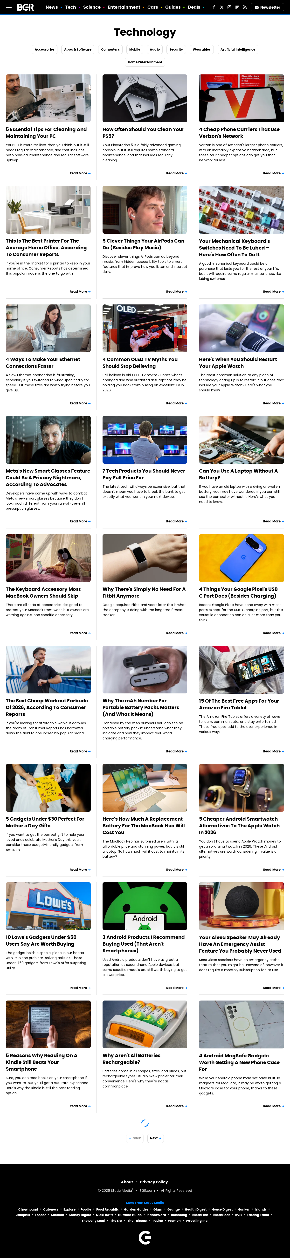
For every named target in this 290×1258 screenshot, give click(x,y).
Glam (157, 1209)
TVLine (157, 1221)
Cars (152, 7)
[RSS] (245, 7)
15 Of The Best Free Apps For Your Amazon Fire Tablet (239, 704)
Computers (110, 49)
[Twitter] (222, 7)
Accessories (45, 49)
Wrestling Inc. (197, 1221)
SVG (238, 1215)
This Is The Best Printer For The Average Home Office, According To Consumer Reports (46, 247)
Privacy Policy (154, 1182)
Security (176, 49)
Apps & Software (77, 49)
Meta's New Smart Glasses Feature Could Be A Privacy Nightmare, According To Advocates (48, 477)
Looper (40, 1215)
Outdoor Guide (130, 1215)
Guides (173, 7)
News (52, 7)
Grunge (173, 1209)
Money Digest (80, 1215)
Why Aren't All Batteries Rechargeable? (131, 1058)
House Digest (222, 1209)
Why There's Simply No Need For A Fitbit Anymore (144, 592)
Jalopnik (23, 1215)
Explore (69, 1209)
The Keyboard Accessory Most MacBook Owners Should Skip (43, 592)
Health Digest (196, 1209)
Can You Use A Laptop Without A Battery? (238, 474)
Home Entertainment (145, 62)
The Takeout (137, 1221)
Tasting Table (258, 1215)
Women (174, 1221)
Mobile (134, 49)
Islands (261, 1209)
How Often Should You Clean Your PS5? (143, 132)
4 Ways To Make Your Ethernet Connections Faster (43, 362)
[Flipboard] (237, 7)
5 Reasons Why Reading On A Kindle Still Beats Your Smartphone (41, 1062)
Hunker (244, 1209)
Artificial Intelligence (238, 49)
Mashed (57, 1215)
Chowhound (28, 1209)
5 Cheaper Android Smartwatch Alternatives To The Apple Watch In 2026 (239, 826)
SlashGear (221, 1215)
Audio (155, 49)
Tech (70, 7)
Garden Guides (136, 1209)
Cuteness (50, 1209)
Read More (78, 173)
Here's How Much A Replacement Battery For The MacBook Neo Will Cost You (144, 826)
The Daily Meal (93, 1221)
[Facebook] (214, 7)
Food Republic (107, 1209)
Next (154, 1138)
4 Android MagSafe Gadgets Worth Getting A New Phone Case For (239, 1062)
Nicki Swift (104, 1215)
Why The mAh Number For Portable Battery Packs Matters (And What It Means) (141, 707)
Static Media (121, 1191)
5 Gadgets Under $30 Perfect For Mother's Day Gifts (45, 822)
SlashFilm (200, 1215)
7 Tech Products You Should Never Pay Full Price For (144, 474)
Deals (194, 7)
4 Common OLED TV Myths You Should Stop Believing (140, 362)
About (127, 1182)
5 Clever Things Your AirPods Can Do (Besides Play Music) (143, 244)
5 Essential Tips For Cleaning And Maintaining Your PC (46, 132)
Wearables (202, 49)
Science (92, 7)
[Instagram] (229, 7)
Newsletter (267, 7)
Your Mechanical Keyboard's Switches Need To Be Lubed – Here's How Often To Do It (234, 248)
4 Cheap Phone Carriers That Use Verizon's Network (239, 132)
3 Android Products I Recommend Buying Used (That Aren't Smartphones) (144, 944)
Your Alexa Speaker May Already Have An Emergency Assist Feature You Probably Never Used (240, 944)
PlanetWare (156, 1215)
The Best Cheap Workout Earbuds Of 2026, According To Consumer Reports (47, 707)
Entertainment (124, 7)
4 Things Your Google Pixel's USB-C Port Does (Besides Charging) (240, 592)
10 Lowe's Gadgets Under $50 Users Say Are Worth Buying (41, 940)
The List (116, 1221)
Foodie (86, 1209)
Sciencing (179, 1215)
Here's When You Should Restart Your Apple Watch (238, 362)
